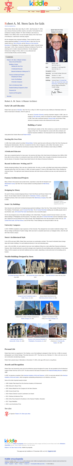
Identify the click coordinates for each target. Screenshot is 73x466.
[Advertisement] (36, 17)
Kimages (38, 11)
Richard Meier (29, 143)
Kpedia (42, 11)
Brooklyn (20, 109)
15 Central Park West (23, 41)
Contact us (26, 463)
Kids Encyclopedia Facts (10, 26)
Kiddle (6, 463)
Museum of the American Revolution (36, 339)
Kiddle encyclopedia (18, 443)
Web (29, 11)
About (16, 463)
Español (47, 11)
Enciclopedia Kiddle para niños (37, 463)
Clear (55, 8)
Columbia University (39, 114)
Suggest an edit (52, 451)
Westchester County (10, 183)
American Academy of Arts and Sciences (34, 375)
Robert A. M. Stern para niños (22, 413)
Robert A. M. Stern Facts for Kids (13, 447)
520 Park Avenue (19, 220)
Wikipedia (7, 462)
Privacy (20, 463)
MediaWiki (27, 462)
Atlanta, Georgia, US (26, 318)
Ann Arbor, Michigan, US (52, 318)
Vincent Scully (51, 118)
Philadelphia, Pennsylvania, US (36, 341)
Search (58, 8)
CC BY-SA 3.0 (20, 461)
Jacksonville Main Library (16, 339)
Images (33, 11)
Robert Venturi (27, 134)
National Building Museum (55, 370)
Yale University (17, 43)
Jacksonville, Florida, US (15, 341)
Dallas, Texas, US (26, 298)
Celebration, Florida (35, 195)
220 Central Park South (60, 82)
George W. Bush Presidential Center (26, 296)
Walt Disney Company (40, 197)
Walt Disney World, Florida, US (46, 298)
